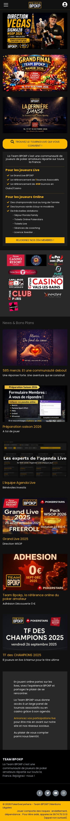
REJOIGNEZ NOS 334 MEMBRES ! (35, 240)
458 (38, 184)
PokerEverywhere (21, 804)
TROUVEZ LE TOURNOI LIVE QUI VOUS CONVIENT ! (35, 143)
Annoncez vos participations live (35, 718)
